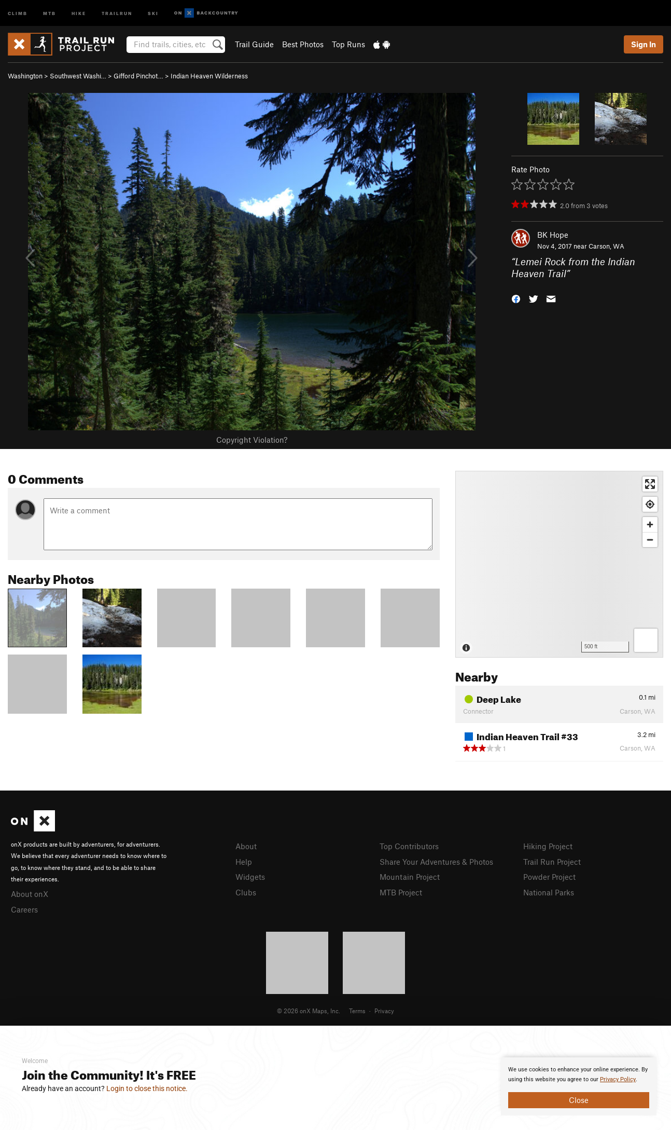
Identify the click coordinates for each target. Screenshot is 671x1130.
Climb (17, 12)
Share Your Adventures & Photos (436, 861)
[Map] (559, 564)
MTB (49, 12)
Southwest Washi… (78, 76)
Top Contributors (409, 846)
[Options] (646, 640)
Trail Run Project (552, 861)
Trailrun (117, 12)
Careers (24, 909)
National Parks (548, 892)
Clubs (245, 892)
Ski (153, 12)
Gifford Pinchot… (138, 76)
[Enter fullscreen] (650, 484)
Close (579, 1100)
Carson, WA (606, 246)
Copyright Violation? (251, 439)
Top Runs (348, 44)
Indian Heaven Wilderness (209, 76)
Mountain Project (410, 876)
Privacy (384, 1010)
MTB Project (401, 892)
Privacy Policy (618, 1079)
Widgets (250, 876)
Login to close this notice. (147, 1088)
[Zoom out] (650, 539)
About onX (29, 893)
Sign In (643, 44)
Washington (25, 76)
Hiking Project (547, 846)
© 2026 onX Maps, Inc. (308, 1010)
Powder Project (549, 876)
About (246, 846)
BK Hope (552, 234)
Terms (357, 1010)
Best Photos (303, 44)
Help (243, 861)
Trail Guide (254, 44)
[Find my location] (650, 504)
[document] (578, 1086)
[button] (516, 298)
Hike (79, 12)
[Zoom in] (650, 524)
